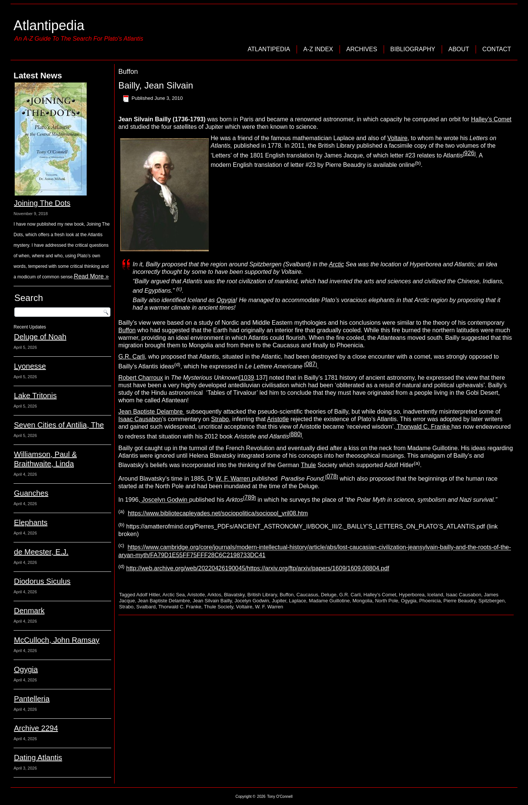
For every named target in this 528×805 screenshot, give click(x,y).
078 (331, 476)
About (458, 49)
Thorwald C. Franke (423, 426)
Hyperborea (412, 594)
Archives (361, 49)
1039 (247, 377)
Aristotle (278, 419)
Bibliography (412, 49)
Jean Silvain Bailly (212, 600)
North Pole (386, 600)
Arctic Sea (173, 594)
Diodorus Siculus (42, 581)
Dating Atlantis (38, 757)
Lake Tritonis (35, 395)
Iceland (435, 594)
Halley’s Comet (491, 119)
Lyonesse (30, 366)
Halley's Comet (379, 594)
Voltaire (397, 138)
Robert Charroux (140, 377)
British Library (262, 594)
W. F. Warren (234, 478)
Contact (496, 49)
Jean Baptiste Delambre (151, 411)
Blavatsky (234, 594)
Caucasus (307, 594)
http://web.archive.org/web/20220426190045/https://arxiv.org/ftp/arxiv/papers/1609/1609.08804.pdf (257, 568)
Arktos (214, 594)
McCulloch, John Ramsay (56, 640)
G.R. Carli (131, 356)
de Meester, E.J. (41, 552)
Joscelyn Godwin (164, 500)
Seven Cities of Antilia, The (59, 425)
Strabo (220, 419)
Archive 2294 (36, 728)
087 (311, 364)
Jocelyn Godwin (251, 600)
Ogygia (26, 669)
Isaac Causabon (140, 419)
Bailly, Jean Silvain (155, 85)
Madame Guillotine (329, 600)
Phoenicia (430, 600)
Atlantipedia (49, 25)
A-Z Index (318, 49)
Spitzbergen (492, 600)
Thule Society (218, 606)
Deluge (329, 594)
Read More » (91, 276)
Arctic (336, 264)
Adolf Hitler (148, 594)
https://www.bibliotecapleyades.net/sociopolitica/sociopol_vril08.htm (218, 513)
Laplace (297, 600)
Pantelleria (32, 699)
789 (250, 497)
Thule (308, 465)
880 (296, 434)
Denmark (29, 610)
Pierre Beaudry (460, 600)
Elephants (30, 522)
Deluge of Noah (40, 337)
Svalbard (146, 606)
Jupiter (279, 600)
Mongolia (362, 600)
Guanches (31, 493)
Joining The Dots (42, 203)
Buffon (127, 330)
